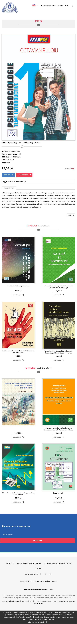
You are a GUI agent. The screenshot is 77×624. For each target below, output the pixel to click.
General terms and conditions (58, 563)
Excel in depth (58, 493)
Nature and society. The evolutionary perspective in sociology (58, 286)
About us (10, 563)
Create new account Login (52, 5)
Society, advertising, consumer (18, 286)
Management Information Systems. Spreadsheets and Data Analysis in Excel (58, 429)
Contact (38, 568)
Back (71, 215)
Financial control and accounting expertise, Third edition (18, 494)
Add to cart (24, 175)
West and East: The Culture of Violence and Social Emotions (18, 351)
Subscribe (37, 540)
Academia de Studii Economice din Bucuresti (41, 601)
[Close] (47, 621)
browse (9, 175)
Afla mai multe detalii (36, 622)
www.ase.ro (38, 603)
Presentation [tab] (9, 188)
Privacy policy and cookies (29, 563)
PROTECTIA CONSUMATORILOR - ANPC (38, 590)
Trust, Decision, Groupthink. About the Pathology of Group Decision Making (59, 352)
